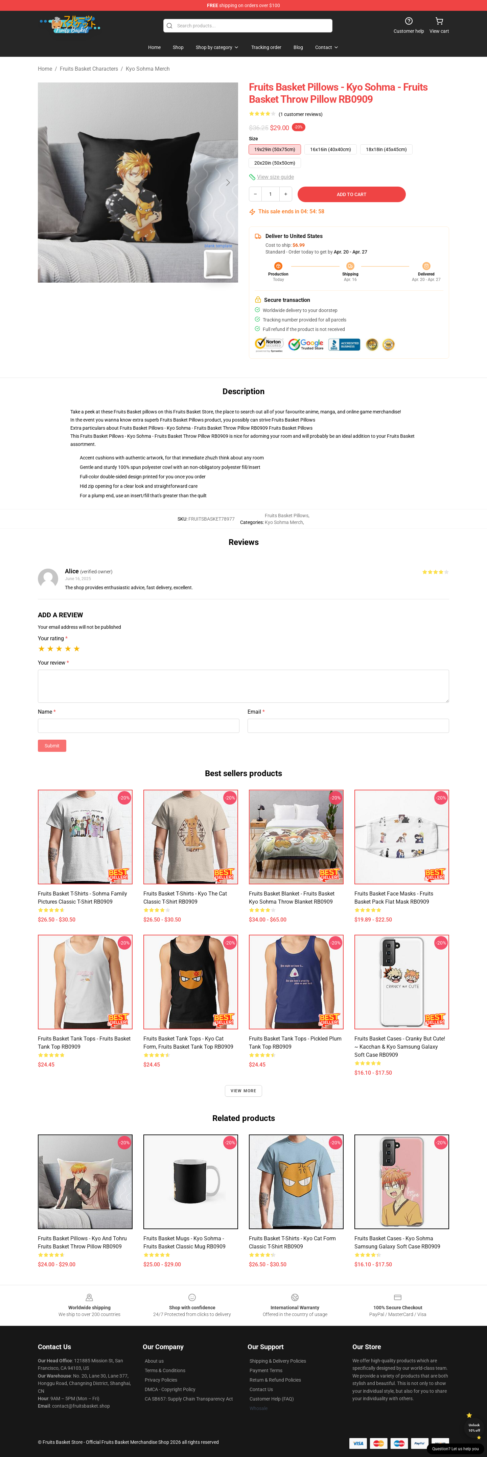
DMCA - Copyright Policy (170, 1389)
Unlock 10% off (474, 1427)
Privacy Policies (161, 1380)
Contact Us (261, 1389)
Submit (52, 745)
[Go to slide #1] (120, 299)
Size (253, 138)
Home (45, 69)
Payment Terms (266, 1370)
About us (154, 1361)
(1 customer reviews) (301, 114)
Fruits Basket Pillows (293, 420)
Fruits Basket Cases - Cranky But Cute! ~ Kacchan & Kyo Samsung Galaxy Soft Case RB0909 (399, 1046)
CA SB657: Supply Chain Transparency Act (189, 1399)
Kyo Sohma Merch (148, 69)
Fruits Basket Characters (89, 69)
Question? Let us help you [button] (455, 1449)
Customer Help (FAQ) (272, 1399)
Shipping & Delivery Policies (278, 1361)
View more (244, 1091)
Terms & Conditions (165, 1370)
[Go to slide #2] (155, 299)
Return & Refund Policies (275, 1380)
